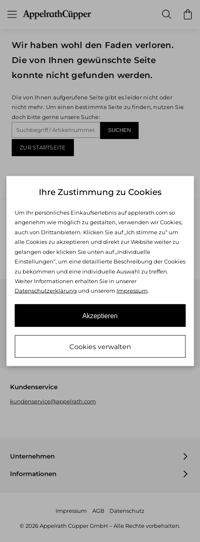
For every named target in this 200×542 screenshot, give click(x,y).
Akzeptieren (100, 315)
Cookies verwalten (100, 346)
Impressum (132, 290)
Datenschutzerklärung (46, 290)
